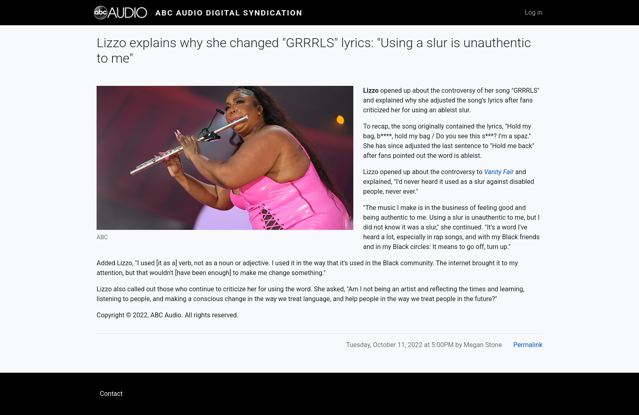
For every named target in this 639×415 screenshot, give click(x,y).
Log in (533, 12)
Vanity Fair (498, 172)
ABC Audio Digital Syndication (228, 12)
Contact (111, 394)
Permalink (527, 345)
